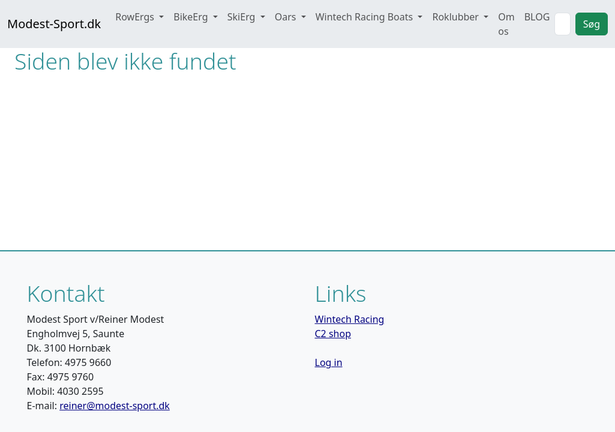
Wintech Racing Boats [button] (366, 16)
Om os (506, 24)
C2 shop (333, 333)
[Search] (562, 24)
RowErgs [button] (136, 16)
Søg (591, 24)
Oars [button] (287, 16)
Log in (329, 362)
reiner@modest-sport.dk (114, 405)
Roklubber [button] (456, 16)
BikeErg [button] (191, 16)
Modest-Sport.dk (54, 24)
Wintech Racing (350, 319)
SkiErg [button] (242, 16)
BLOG (537, 16)
